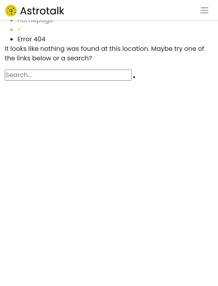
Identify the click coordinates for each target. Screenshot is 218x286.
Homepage (35, 20)
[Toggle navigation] (204, 10)
